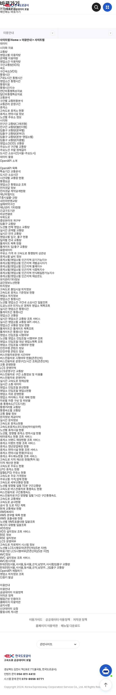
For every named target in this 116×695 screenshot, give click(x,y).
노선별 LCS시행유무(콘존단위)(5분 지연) (23, 548)
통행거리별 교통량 (10, 407)
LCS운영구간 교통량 (11, 371)
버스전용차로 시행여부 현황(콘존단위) (21, 358)
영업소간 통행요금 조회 (13, 184)
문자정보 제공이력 (10, 417)
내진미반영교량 (8, 201)
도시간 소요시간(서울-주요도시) (18, 153)
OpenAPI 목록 (8, 168)
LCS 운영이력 (8, 367)
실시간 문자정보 (9, 420)
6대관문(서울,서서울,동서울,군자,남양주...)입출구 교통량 (32, 567)
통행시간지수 (7, 87)
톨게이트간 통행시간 (11, 312)
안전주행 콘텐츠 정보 (12, 351)
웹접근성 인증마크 (10, 598)
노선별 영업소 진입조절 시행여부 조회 (21, 338)
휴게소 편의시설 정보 (12, 114)
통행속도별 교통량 (10, 410)
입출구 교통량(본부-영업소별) (16, 137)
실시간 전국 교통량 (10, 233)
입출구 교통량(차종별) (12, 140)
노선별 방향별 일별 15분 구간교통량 (20, 485)
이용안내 (29, 33)
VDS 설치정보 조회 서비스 (15, 531)
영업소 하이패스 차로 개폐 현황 (17, 397)
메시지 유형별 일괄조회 (13, 525)
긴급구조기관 (7, 210)
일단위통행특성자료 (11, 94)
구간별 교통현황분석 (11, 101)
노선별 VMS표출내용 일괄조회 (17, 521)
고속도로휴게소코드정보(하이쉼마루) (20, 426)
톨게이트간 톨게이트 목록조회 (17, 328)
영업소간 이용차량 (10, 61)
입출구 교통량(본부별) (12, 130)
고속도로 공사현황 (10, 502)
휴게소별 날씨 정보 (10, 256)
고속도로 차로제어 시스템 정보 (17, 544)
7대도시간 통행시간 (11, 78)
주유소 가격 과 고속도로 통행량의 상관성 (23, 253)
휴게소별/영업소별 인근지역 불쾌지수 (21, 266)
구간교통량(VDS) (10, 64)
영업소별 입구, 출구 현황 (14, 237)
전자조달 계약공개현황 (12, 191)
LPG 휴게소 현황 (9, 469)
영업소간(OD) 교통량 (12, 143)
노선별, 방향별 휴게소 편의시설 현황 (20, 433)
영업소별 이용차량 (10, 55)
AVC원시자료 (7, 561)
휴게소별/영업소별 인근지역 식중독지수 (22, 269)
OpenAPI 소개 (8, 160)
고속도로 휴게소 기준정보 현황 (17, 292)
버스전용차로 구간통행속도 (15, 492)
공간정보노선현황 (10, 282)
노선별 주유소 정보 (10, 117)
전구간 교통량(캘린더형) (13, 127)
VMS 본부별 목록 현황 (13, 515)
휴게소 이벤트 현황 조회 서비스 (17, 443)
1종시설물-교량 (8, 197)
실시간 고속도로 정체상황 (14, 381)
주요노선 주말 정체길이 (13, 150)
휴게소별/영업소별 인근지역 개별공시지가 (23, 263)
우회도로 (5, 217)
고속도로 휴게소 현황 (12, 110)
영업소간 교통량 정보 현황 (15, 325)
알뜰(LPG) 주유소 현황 (13, 472)
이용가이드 (35, 620)
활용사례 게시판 (9, 612)
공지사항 (5, 605)
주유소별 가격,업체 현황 (13, 479)
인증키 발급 (6, 577)
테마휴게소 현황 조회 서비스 (16, 436)
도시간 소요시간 (9, 174)
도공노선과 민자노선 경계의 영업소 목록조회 (25, 305)
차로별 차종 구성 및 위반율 (15, 400)
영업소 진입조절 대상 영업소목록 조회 (21, 341)
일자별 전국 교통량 (10, 240)
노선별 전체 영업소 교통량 (15, 227)
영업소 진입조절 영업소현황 (15, 390)
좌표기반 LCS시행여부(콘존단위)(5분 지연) (24, 551)
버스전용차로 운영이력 (12, 377)
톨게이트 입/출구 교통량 (13, 246)
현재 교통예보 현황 (10, 508)
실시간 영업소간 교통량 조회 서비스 (20, 318)
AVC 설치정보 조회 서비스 (15, 557)
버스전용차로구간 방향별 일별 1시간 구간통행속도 (28, 495)
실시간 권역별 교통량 (12, 230)
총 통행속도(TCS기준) (12, 404)
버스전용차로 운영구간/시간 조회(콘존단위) (24, 361)
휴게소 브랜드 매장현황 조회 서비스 (20, 440)
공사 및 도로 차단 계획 (12, 505)
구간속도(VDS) (8, 71)
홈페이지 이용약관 (10, 602)
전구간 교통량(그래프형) (13, 123)
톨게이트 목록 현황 (10, 243)
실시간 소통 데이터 (10, 384)
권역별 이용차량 (9, 58)
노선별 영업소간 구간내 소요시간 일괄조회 (24, 302)
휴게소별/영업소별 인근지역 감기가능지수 (23, 259)
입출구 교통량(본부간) (12, 133)
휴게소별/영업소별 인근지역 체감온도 (21, 276)
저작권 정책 (6, 595)
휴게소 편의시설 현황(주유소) (16, 453)
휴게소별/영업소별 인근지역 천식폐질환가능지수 (27, 273)
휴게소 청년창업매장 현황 (14, 446)
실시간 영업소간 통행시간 (14, 309)
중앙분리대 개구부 (10, 220)
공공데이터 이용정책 (11, 592)
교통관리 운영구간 (10, 104)
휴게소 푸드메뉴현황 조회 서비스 (18, 456)
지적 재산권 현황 (9, 462)
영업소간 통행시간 (10, 81)
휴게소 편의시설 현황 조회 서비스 (19, 449)
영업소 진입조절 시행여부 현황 (17, 345)
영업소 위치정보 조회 (12, 574)
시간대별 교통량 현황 (12, 178)
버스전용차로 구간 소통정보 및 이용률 (21, 374)
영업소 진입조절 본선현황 (14, 387)
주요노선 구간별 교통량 (13, 146)
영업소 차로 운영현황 (12, 394)
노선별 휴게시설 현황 (12, 430)
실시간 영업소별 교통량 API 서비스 (20, 322)
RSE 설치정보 (8, 538)
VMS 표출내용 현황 (11, 518)
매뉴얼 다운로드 (70, 626)
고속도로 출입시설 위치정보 (15, 289)
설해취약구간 (7, 204)
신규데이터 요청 (9, 608)
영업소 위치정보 (9, 295)
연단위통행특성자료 (11, 91)
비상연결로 (6, 214)
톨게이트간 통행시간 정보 (14, 331)
